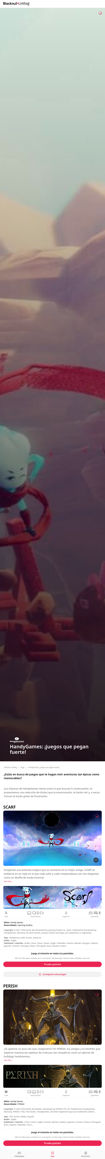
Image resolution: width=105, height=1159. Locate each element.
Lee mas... (8, 881)
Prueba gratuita (52, 964)
